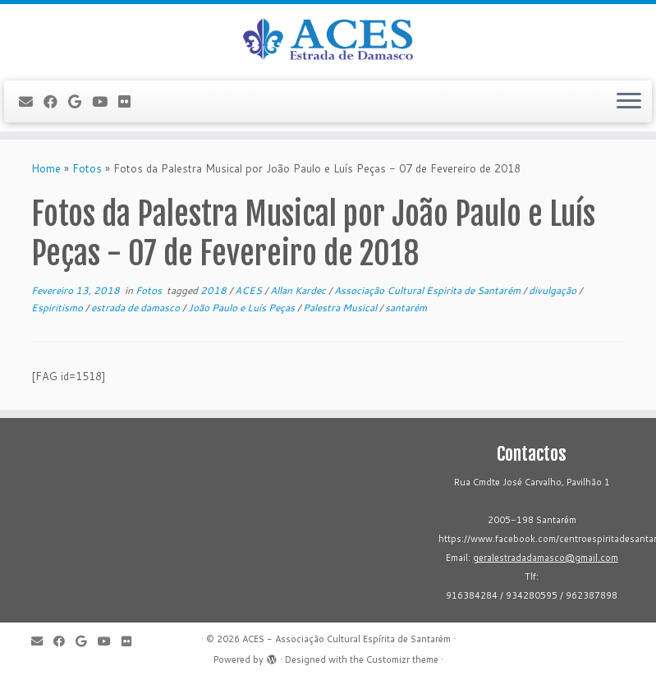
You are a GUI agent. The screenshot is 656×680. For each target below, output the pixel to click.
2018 (214, 290)
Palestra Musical (341, 308)
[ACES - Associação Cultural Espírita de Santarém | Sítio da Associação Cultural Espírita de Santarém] (328, 40)
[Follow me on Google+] (80, 101)
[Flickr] (129, 101)
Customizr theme (402, 659)
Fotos (87, 168)
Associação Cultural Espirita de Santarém (428, 290)
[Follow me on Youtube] (105, 101)
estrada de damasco (136, 308)
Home (46, 168)
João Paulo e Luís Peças (242, 308)
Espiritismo (58, 308)
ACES (249, 290)
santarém (406, 308)
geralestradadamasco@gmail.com (545, 557)
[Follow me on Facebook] (56, 101)
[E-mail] (31, 101)
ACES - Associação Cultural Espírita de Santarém (346, 639)
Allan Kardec (299, 290)
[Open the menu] (629, 102)
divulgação (554, 290)
